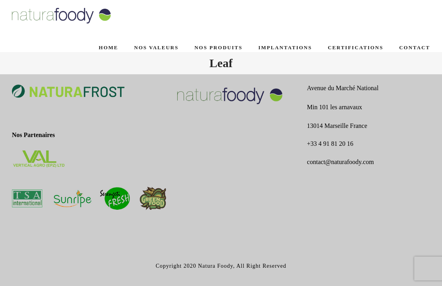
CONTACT (414, 47)
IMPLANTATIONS (285, 47)
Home (108, 47)
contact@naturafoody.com (340, 161)
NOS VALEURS (156, 47)
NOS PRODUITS (218, 47)
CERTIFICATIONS (355, 47)
